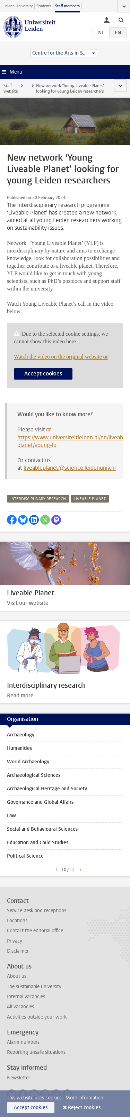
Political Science (25, 856)
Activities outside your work (37, 1017)
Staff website (10, 88)
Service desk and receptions (36, 910)
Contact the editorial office (35, 930)
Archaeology (20, 735)
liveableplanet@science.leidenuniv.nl (70, 467)
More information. (85, 1098)
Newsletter (18, 1078)
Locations (17, 920)
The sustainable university (34, 986)
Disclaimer (18, 951)
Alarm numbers (23, 1042)
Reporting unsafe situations (36, 1052)
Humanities (19, 748)
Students (43, 6)
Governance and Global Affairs (40, 802)
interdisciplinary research (38, 499)
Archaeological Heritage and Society (47, 788)
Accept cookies (43, 373)
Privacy (14, 941)
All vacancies (20, 1006)
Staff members (67, 6)
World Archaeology (28, 761)
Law (11, 815)
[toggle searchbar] (121, 19)
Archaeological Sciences (33, 775)
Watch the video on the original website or (61, 357)
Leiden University (18, 6)
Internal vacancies (26, 996)
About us (16, 976)
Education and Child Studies (37, 842)
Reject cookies (84, 1107)
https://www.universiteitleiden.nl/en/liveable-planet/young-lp (73, 441)
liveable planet (90, 499)
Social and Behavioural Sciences (42, 829)
